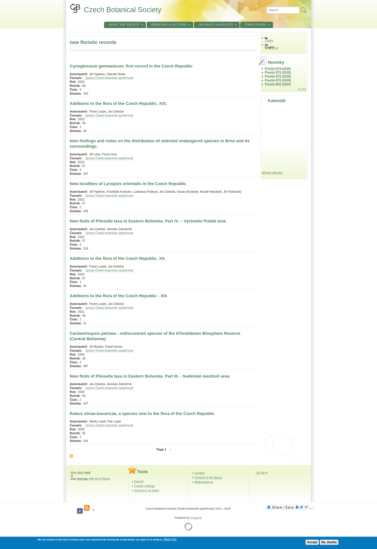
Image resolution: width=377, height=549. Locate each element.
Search (139, 481)
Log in (264, 472)
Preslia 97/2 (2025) (278, 76)
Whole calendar (272, 172)
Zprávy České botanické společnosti (109, 77)
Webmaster (204, 482)
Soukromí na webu (146, 490)
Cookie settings (144, 486)
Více (303, 89)
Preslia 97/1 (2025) (278, 80)
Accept (312, 542)
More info (170, 539)
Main (81, 472)
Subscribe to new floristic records (71, 456)
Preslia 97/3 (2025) (278, 72)
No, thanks (329, 542)
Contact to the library (208, 477)
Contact (200, 473)
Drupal (196, 517)
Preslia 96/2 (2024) (278, 84)
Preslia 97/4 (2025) (278, 68)
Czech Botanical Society (122, 10)
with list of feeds (93, 478)
